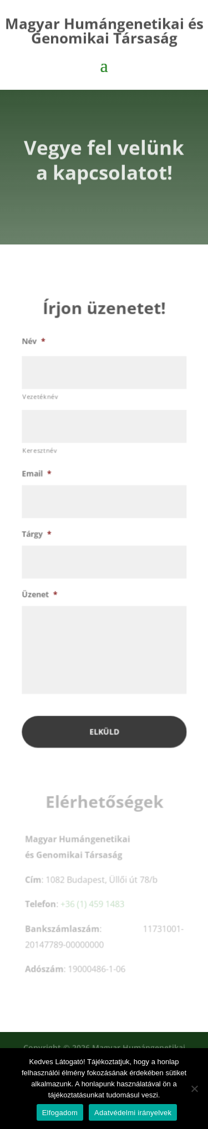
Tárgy (37, 538)
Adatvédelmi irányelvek (132, 1112)
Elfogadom (60, 1112)
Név (33, 346)
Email (37, 478)
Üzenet (40, 597)
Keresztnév (40, 455)
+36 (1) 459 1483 (92, 905)
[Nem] (194, 1088)
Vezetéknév (41, 401)
